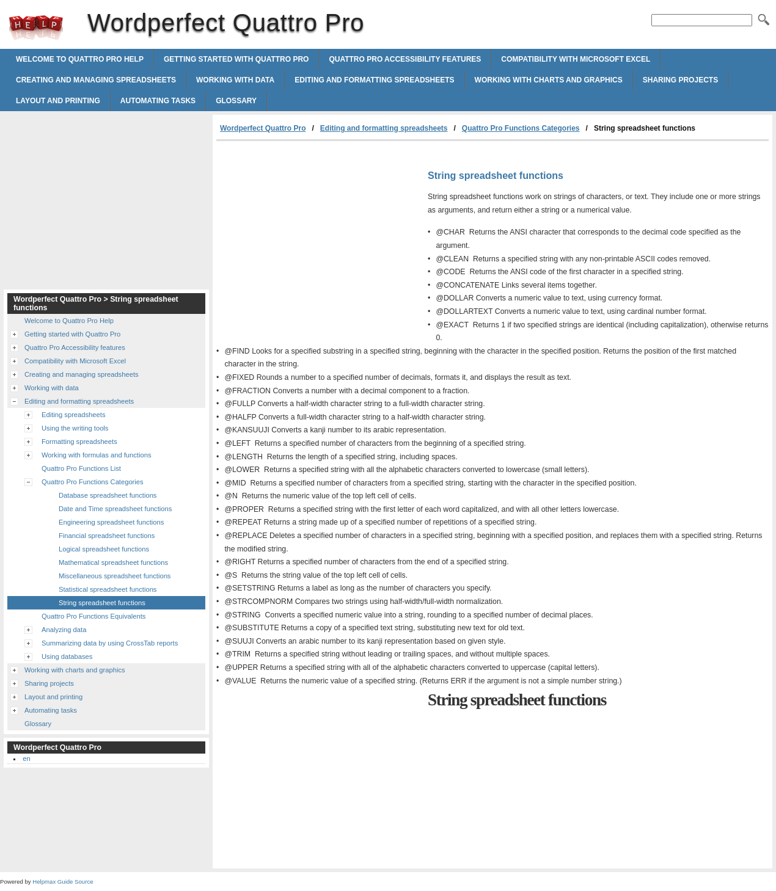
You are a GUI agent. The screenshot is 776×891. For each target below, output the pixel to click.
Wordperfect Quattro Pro (36, 27)
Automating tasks (158, 100)
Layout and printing (58, 100)
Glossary (236, 100)
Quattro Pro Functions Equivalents (93, 616)
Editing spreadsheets (73, 414)
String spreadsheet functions (102, 602)
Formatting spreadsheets (79, 441)
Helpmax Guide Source (62, 881)
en (26, 758)
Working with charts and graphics (549, 80)
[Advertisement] (319, 232)
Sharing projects (680, 80)
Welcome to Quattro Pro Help (80, 59)
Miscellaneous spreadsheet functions (114, 576)
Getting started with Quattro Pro (236, 59)
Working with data (235, 80)
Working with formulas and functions (97, 455)
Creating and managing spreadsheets (96, 80)
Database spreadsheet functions (107, 495)
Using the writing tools (75, 428)
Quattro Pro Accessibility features (405, 59)
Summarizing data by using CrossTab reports (110, 643)
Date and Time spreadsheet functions (115, 508)
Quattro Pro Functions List (81, 468)
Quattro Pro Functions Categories (521, 128)
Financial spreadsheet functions (107, 535)
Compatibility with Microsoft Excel (575, 59)
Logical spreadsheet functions (104, 549)
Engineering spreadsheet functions (111, 522)
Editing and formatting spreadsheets (374, 80)
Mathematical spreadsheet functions (113, 562)
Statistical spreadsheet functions (107, 589)
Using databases (67, 656)
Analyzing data (64, 629)
